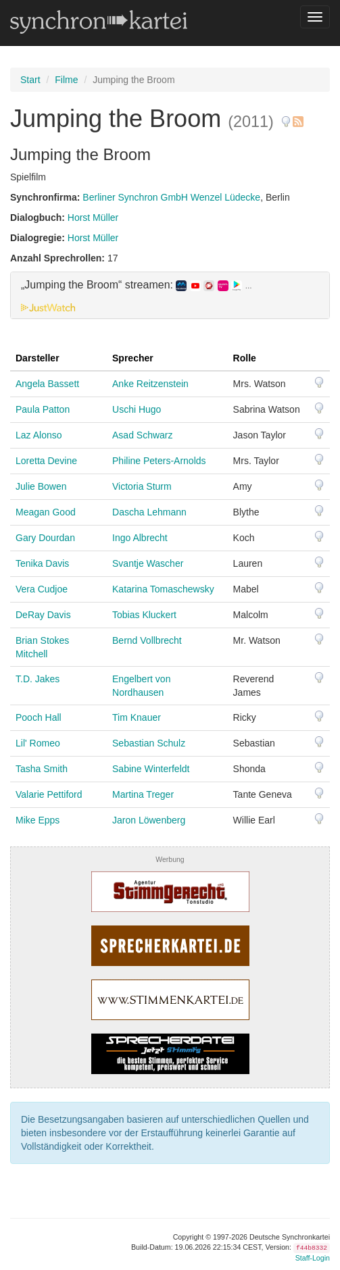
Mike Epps (37, 820)
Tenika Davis (42, 563)
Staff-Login (312, 1258)
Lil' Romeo (38, 743)
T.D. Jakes (37, 679)
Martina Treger (143, 794)
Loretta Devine (46, 460)
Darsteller (37, 358)
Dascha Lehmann (149, 512)
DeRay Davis (43, 614)
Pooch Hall (39, 717)
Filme (66, 79)
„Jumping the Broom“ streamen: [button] (136, 285)
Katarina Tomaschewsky (163, 589)
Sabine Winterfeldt (150, 768)
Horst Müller (93, 217)
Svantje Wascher (147, 563)
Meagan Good (46, 512)
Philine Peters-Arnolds (159, 460)
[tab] (170, 295)
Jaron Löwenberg (148, 820)
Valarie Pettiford (49, 794)
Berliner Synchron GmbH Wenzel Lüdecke (171, 197)
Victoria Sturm (142, 486)
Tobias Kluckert (144, 614)
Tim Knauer (136, 717)
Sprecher (132, 358)
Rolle (244, 358)
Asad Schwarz (142, 435)
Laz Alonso (39, 435)
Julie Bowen (41, 486)
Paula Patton (43, 409)
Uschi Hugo (136, 409)
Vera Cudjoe (42, 589)
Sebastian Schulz (148, 743)
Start (30, 79)
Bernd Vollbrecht (147, 640)
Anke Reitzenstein (150, 383)
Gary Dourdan (45, 537)
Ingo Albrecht (140, 537)
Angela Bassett (47, 383)
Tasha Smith (42, 768)
